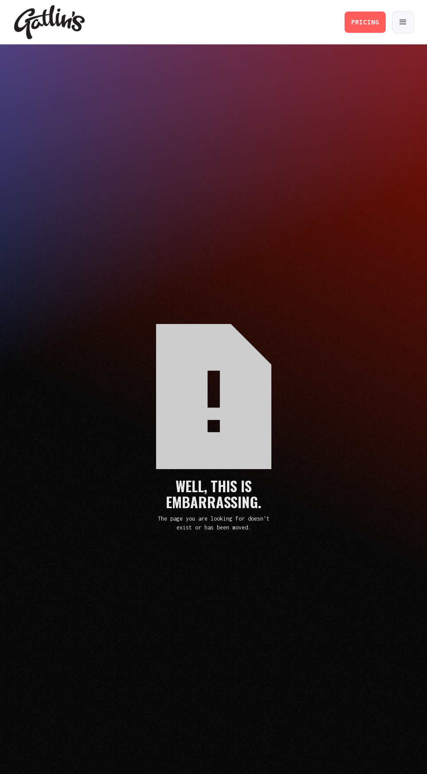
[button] (403, 22)
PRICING (365, 22)
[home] (49, 22)
